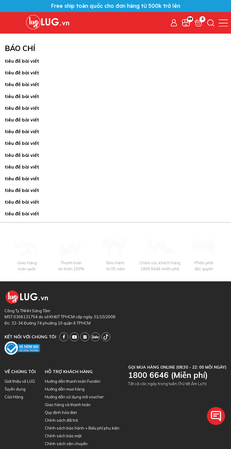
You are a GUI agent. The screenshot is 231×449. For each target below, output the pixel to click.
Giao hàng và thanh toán (68, 404)
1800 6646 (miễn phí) (159, 268)
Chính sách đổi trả (61, 420)
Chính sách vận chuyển (66, 443)
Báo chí (20, 48)
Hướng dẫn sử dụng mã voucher (74, 396)
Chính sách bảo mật (63, 435)
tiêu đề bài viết (22, 61)
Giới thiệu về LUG (20, 381)
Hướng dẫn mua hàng (65, 389)
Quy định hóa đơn (61, 412)
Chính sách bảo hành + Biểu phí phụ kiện (82, 428)
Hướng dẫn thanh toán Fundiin (72, 381)
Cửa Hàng (14, 396)
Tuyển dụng (15, 389)
